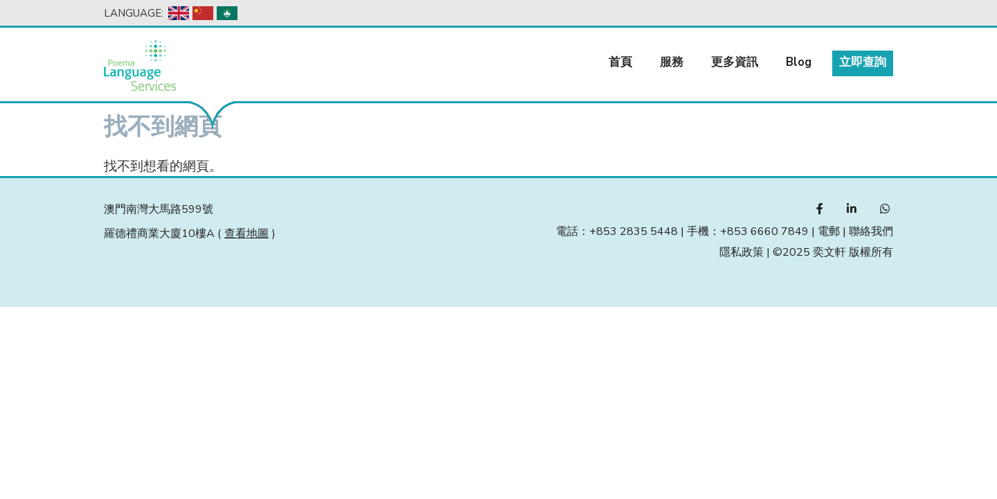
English (178, 13)
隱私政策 (741, 252)
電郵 (829, 231)
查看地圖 (246, 233)
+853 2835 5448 (633, 231)
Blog (798, 62)
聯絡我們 (871, 231)
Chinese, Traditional (227, 13)
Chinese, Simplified (202, 13)
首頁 (620, 62)
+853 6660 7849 (764, 231)
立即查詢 (862, 62)
